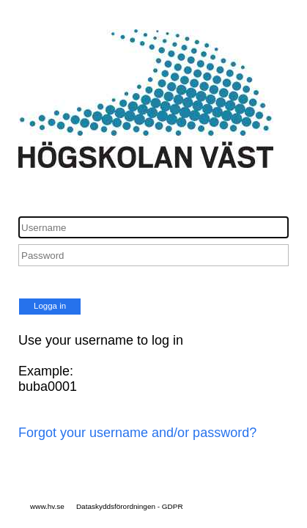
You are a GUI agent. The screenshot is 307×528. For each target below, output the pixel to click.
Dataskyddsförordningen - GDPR (129, 506)
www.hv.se (47, 506)
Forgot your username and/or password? (137, 432)
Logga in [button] (50, 305)
